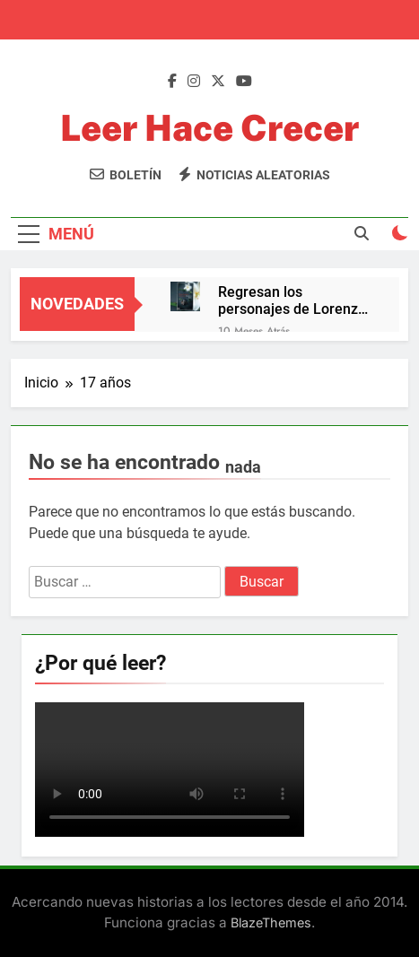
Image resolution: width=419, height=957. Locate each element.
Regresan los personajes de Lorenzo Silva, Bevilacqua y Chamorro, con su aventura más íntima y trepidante (292, 300)
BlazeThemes (271, 922)
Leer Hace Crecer (209, 128)
